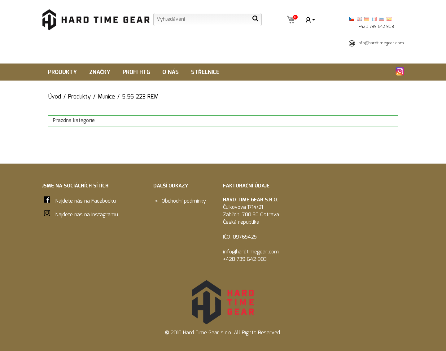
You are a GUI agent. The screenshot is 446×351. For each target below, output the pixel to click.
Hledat (255, 18)
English (359, 19)
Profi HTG (136, 72)
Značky (99, 72)
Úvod (54, 97)
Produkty (62, 72)
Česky (351, 19)
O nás (170, 72)
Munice (106, 97)
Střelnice (205, 72)
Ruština (381, 19)
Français (374, 19)
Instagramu (104, 215)
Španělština (389, 19)
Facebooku (103, 201)
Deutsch (366, 19)
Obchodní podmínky (184, 201)
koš (290, 20)
